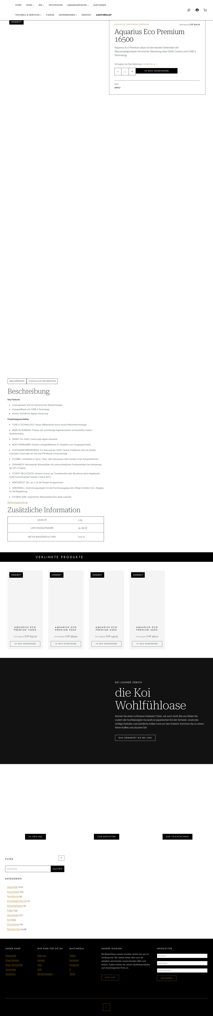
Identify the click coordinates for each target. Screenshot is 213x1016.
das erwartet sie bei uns (135, 737)
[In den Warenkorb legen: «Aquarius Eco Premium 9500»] (66, 644)
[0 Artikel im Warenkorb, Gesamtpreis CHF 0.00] (205, 10)
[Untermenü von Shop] (33, 5)
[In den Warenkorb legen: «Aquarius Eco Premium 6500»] (106, 644)
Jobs (39, 965)
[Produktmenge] (125, 71)
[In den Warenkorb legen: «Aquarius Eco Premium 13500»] (25, 644)
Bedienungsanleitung (18, 502)
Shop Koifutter (12, 960)
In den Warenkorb (156, 70)
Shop (29, 5)
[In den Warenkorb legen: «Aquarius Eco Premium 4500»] (147, 644)
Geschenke (11, 969)
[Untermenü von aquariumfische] (88, 5)
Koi (40, 5)
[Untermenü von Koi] (43, 5)
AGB (39, 969)
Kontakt (41, 960)
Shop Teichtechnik (14, 965)
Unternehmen (67, 14)
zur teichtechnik (177, 836)
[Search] (189, 10)
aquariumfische (77, 5)
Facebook (74, 960)
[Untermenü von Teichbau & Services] (40, 15)
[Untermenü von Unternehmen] (76, 15)
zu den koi (35, 836)
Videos (72, 955)
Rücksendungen (45, 974)
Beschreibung (17, 381)
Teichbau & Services (27, 14)
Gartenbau (11, 974)
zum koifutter (106, 836)
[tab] (17, 381)
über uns (110, 977)
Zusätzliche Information (42, 381)
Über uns (41, 955)
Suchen (57, 868)
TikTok (72, 974)
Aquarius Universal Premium (131, 24)
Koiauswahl (11, 955)
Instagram (74, 965)
